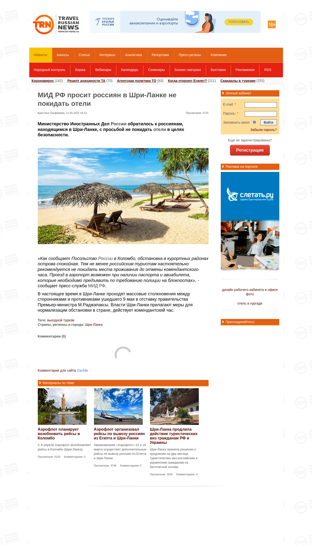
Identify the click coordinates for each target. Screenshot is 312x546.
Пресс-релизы (190, 55)
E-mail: (229, 104)
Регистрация (250, 150)
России (118, 123)
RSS (267, 70)
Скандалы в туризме (238, 81)
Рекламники (245, 70)
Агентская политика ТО (136, 81)
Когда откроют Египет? (187, 81)
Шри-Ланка (93, 325)
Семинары (156, 70)
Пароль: (230, 113)
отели (159, 129)
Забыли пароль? (263, 130)
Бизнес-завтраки (188, 70)
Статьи (84, 55)
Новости (40, 55)
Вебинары (103, 70)
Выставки (218, 70)
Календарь (129, 70)
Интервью (107, 55)
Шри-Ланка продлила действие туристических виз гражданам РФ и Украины (174, 436)
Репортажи (160, 55)
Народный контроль (50, 70)
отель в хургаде (250, 303)
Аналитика (133, 55)
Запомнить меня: (236, 122)
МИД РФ (96, 285)
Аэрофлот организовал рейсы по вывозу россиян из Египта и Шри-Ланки (119, 433)
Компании (218, 55)
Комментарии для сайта (63, 370)
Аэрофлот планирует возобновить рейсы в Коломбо (59, 433)
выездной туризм (60, 320)
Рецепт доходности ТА (86, 81)
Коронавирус (43, 81)
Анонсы (63, 55)
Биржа (80, 70)
